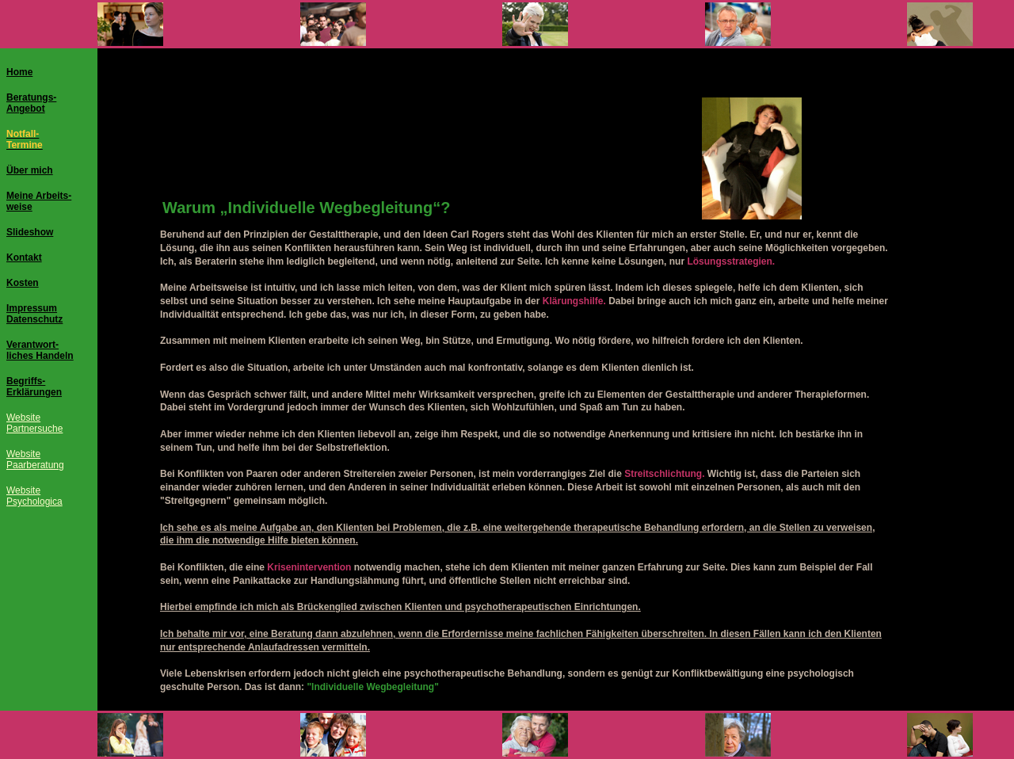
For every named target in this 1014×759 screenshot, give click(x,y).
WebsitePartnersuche (34, 423)
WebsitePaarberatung (35, 459)
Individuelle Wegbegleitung (330, 207)
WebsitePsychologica (34, 496)
